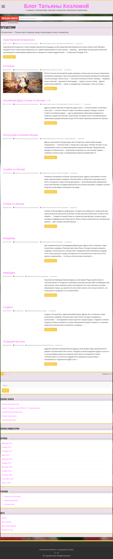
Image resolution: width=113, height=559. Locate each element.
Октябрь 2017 (7, 451)
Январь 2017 (6, 463)
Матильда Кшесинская (28, 18)
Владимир (9, 238)
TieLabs (71, 550)
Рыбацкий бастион (14, 341)
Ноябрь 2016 (6, 471)
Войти (4, 518)
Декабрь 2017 (7, 443)
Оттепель (8, 66)
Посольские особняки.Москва (20, 134)
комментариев (9, 526)
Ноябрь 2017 (6, 447)
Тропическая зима (9, 420)
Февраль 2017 (7, 459)
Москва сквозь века (9, 416)
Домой (3, 23)
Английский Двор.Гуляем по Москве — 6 (26, 100)
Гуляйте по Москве (14, 169)
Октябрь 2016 (7, 475)
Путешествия (33, 43)
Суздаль (8, 307)
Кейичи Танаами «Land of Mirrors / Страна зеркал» (21, 408)
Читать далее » (9, 57)
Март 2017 (6, 455)
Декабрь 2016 (7, 467)
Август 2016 (6, 483)
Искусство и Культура (22, 43)
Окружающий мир (11, 500)
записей (6, 522)
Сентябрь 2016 (7, 479)
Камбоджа (9, 272)
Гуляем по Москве (13, 203)
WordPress (53, 550)
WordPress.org (7, 530)
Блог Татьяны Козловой (56, 6)
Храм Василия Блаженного (19, 39)
